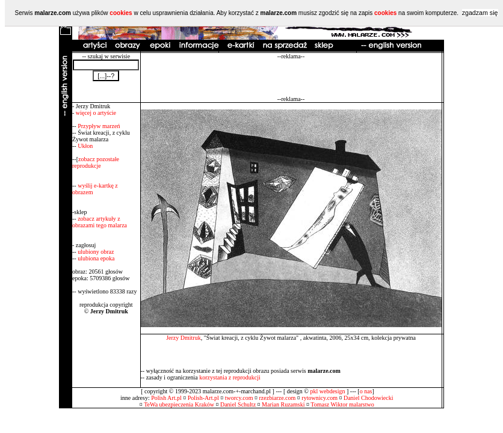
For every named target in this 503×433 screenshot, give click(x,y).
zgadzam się (480, 12)
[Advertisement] (291, 78)
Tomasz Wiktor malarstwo (342, 404)
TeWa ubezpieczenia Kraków (179, 404)
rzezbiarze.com (277, 398)
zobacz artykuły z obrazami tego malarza (99, 222)
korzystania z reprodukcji (230, 377)
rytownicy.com (319, 398)
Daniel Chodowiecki (368, 398)
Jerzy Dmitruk (183, 337)
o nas (366, 391)
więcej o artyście (96, 112)
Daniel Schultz (238, 404)
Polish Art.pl (166, 398)
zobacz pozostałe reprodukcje (95, 162)
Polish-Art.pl (203, 398)
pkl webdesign (327, 391)
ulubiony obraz (96, 251)
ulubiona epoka (96, 258)
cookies (121, 13)
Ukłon (85, 146)
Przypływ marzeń (99, 126)
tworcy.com (239, 398)
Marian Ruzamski (283, 404)
